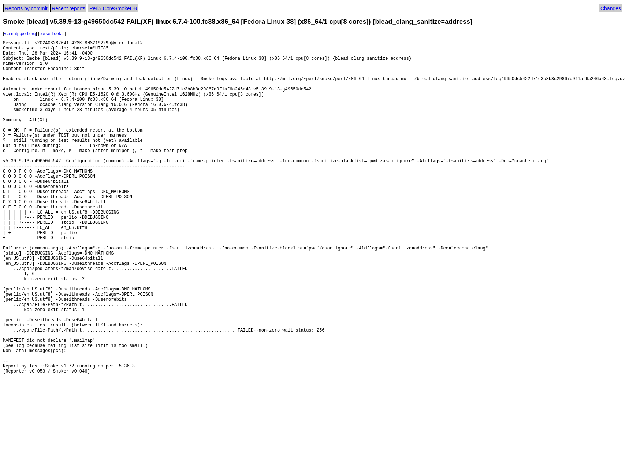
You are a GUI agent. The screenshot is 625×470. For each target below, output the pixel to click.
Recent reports (68, 8)
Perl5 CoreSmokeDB (113, 8)
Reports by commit (26, 8)
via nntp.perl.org (20, 33)
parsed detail (51, 33)
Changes (610, 8)
